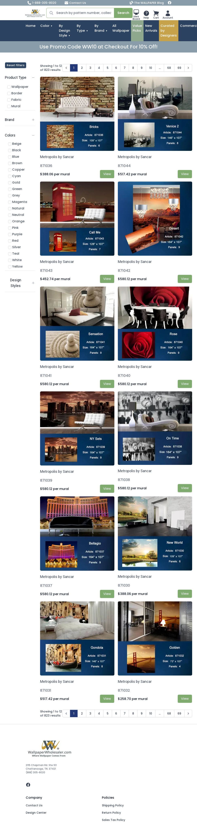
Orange (16, 221)
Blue (13, 156)
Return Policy (111, 813)
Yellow (15, 266)
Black (14, 150)
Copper (16, 169)
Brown (15, 163)
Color (44, 25)
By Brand (99, 28)
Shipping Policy (113, 805)
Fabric (14, 99)
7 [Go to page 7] (125, 68)
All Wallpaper (120, 28)
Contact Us (75, 3)
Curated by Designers (169, 30)
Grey (14, 195)
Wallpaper (17, 86)
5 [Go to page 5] (108, 68)
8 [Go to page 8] (133, 68)
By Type (81, 28)
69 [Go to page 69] (179, 68)
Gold (14, 182)
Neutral (16, 214)
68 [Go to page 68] (169, 68)
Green (15, 189)
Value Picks (137, 28)
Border (14, 93)
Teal (13, 253)
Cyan (14, 176)
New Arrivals (151, 28)
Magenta (17, 202)
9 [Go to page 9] (142, 68)
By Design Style (64, 30)
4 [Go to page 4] (99, 68)
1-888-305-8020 (41, 3)
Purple (15, 234)
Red (13, 240)
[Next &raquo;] (188, 68)
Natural (16, 208)
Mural (13, 106)
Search (123, 13)
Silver (14, 247)
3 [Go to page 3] (90, 68)
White (15, 260)
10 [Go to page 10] (150, 68)
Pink (13, 227)
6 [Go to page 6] (116, 68)
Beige (14, 143)
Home (30, 25)
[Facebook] (169, 3)
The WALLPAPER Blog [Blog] (147, 3)
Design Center (36, 813)
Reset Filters (15, 65)
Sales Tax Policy (113, 820)
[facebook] (98, 784)
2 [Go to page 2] (82, 68)
